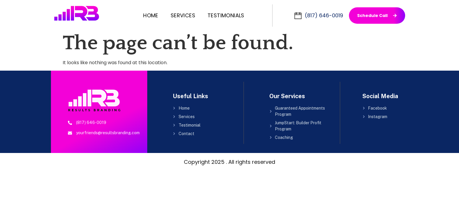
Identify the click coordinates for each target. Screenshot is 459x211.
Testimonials (226, 15)
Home (150, 15)
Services (183, 15)
